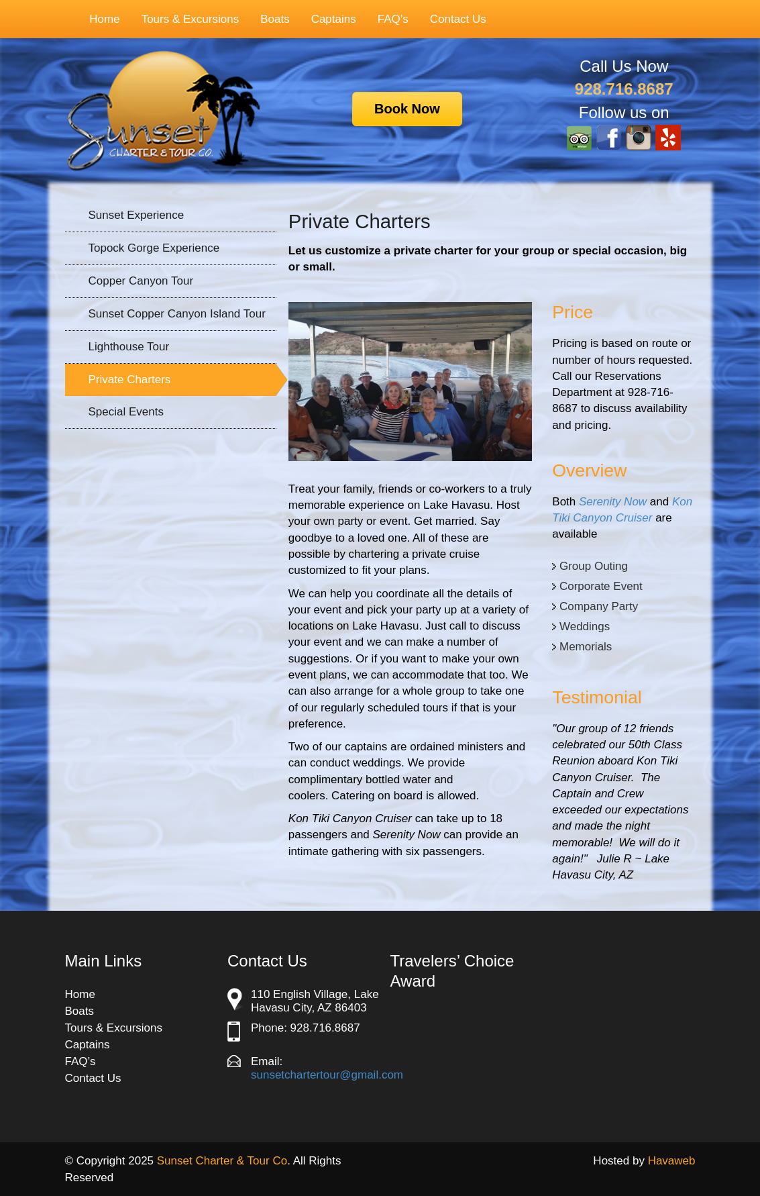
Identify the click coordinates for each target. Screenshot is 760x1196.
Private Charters (130, 379)
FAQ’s (393, 19)
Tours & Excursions (183, 19)
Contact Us (458, 19)
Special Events (126, 411)
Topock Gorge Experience (154, 248)
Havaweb (672, 1160)
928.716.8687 (624, 89)
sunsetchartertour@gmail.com (327, 1074)
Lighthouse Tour (129, 346)
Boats (274, 19)
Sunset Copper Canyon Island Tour (177, 313)
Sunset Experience (136, 215)
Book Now (407, 108)
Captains (333, 19)
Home (104, 19)
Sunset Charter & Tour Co (222, 1160)
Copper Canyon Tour (141, 281)
